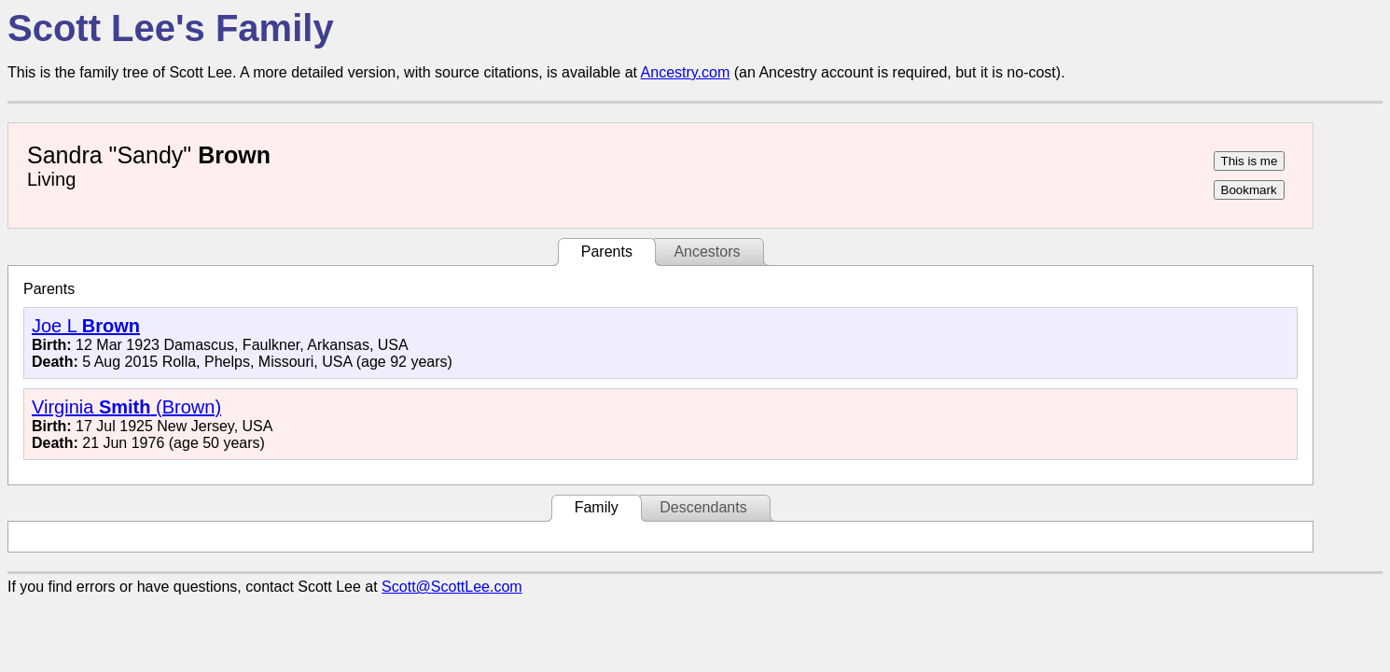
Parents (606, 251)
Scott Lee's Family (170, 28)
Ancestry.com (685, 72)
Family (597, 507)
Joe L (86, 325)
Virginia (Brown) (126, 407)
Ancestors (707, 251)
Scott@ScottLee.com (452, 587)
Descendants (703, 507)
